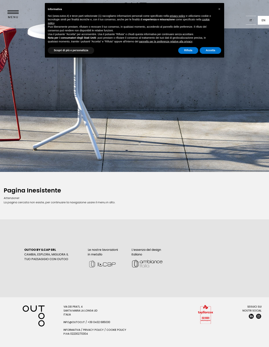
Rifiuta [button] (188, 50)
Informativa (72, 330)
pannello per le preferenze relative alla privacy (165, 41)
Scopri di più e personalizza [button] (71, 50)
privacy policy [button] (177, 15)
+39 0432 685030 (99, 322)
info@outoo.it (74, 322)
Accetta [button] (210, 50)
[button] (219, 9)
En (263, 20)
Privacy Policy (93, 330)
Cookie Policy (116, 330)
